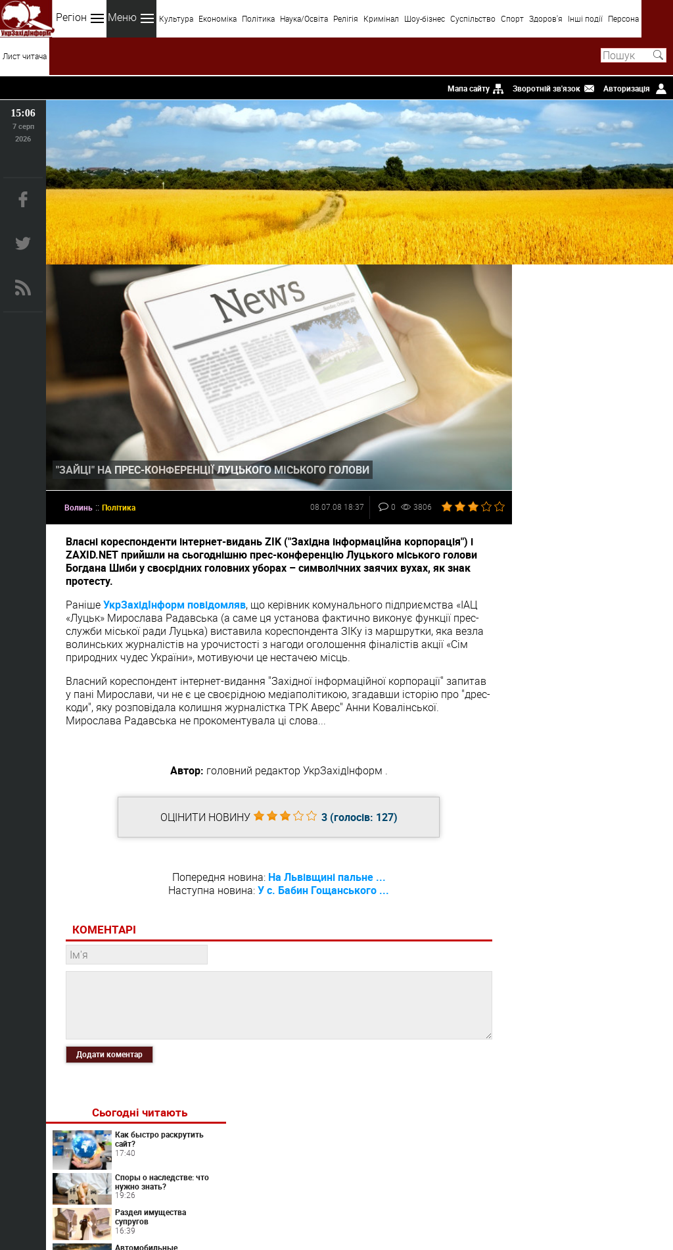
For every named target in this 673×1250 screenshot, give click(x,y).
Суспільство (473, 18)
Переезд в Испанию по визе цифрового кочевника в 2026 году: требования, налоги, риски (587, 632)
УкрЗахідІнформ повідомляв (174, 600)
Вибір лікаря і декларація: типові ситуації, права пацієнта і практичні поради (588, 690)
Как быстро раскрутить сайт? (614, 314)
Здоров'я (546, 18)
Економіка (217, 18)
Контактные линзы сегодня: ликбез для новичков (620, 584)
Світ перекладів (600, 545)
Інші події (585, 18)
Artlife (601, 756)
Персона (623, 18)
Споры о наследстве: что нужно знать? (621, 356)
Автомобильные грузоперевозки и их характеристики (620, 431)
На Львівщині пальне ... (322, 873)
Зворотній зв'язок (546, 88)
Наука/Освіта (304, 18)
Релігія (345, 18)
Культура (176, 18)
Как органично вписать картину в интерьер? (616, 471)
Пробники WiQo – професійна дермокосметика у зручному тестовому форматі (589, 919)
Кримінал (381, 18)
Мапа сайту (469, 88)
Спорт (512, 18)
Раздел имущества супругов (617, 392)
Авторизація (626, 88)
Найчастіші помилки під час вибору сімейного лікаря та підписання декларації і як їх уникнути (588, 861)
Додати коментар (109, 1050)
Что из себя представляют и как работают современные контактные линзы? (588, 803)
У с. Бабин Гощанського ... (319, 886)
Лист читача (25, 56)
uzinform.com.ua (334, 1201)
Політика (258, 18)
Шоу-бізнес (424, 18)
